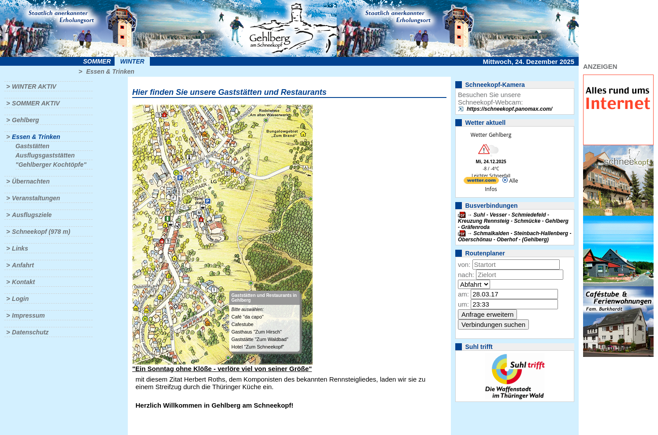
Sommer (97, 61)
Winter (132, 61)
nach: (466, 274)
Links (20, 248)
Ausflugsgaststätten (45, 155)
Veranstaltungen (36, 198)
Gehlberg (25, 120)
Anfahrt (23, 265)
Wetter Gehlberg (491, 135)
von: (464, 264)
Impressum (28, 315)
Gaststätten (32, 146)
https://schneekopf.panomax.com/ (509, 109)
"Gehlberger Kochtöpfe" (50, 164)
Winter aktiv (34, 86)
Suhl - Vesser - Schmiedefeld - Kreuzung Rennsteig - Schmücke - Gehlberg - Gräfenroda (513, 221)
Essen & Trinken (110, 71)
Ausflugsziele (32, 214)
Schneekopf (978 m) (41, 231)
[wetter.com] (481, 182)
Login (20, 298)
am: (463, 294)
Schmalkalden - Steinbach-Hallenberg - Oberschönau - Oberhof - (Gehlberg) (514, 236)
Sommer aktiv (35, 103)
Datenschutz (30, 332)
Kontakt (23, 281)
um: (463, 304)
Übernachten (31, 181)
